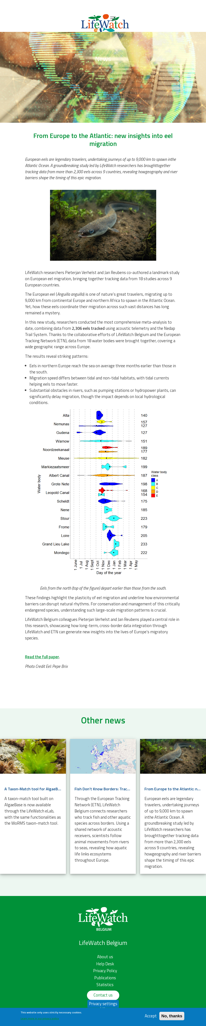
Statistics (105, 984)
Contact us (103, 995)
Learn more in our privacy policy (40, 1020)
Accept (151, 1018)
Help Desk (105, 964)
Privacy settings (103, 1005)
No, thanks (171, 1018)
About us (105, 957)
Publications (105, 978)
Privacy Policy (105, 971)
